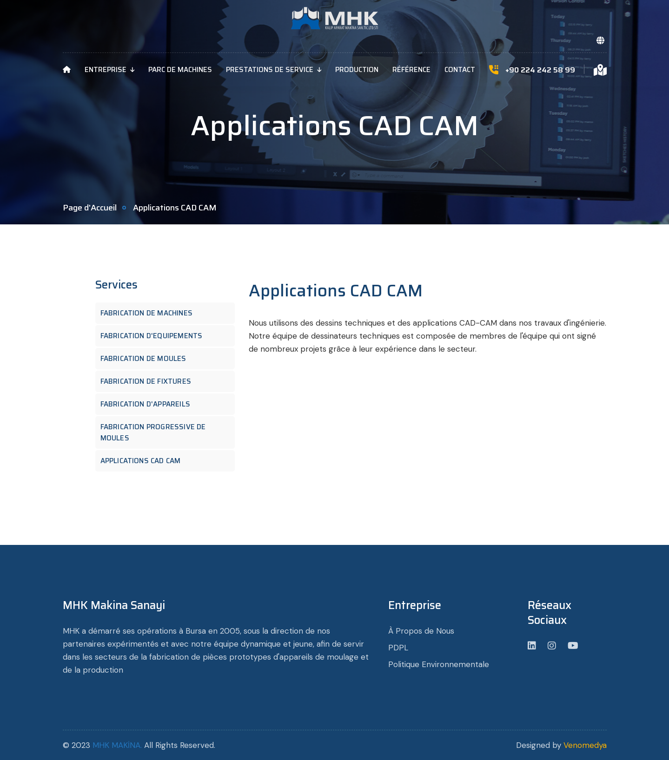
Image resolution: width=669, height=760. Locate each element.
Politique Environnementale (438, 664)
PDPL (398, 647)
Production (356, 69)
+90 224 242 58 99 (540, 70)
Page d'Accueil (90, 207)
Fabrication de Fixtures (149, 381)
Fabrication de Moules (146, 358)
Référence (411, 69)
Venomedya (585, 745)
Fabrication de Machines (150, 313)
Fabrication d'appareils (149, 404)
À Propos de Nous (421, 631)
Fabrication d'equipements (155, 335)
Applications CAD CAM (144, 460)
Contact (459, 69)
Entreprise (105, 69)
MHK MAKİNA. (117, 745)
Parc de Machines (180, 69)
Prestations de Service (269, 69)
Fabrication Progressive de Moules (153, 432)
